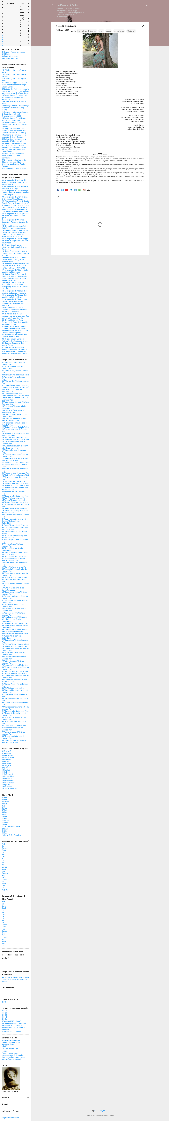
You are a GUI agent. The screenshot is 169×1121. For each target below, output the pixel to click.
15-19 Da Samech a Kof (11, 827)
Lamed (4, 867)
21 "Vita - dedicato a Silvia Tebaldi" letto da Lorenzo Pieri (15, 459)
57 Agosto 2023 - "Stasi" (11, 1021)
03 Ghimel (5, 802)
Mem (4, 869)
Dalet (4, 850)
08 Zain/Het (6, 766)
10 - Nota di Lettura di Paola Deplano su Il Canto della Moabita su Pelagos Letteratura (14, 310)
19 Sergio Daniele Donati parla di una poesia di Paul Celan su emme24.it (14, 97)
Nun (3, 871)
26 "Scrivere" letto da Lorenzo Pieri (15, 475)
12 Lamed (5, 821)
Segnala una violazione (10, 1118)
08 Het (4, 812)
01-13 (4, 1002)
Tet (3, 861)
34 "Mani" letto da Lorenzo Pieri (14, 498)
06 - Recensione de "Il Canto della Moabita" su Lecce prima (15, 332)
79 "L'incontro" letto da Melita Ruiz (15, 665)
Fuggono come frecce (10, 1053)
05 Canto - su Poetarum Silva (13, 154)
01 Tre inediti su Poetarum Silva (14, 168)
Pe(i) (3, 877)
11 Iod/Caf (6, 772)
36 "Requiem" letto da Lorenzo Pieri (15, 502)
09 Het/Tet (6, 768)
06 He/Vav (6, 762)
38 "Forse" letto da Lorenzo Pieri (14, 508)
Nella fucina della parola (11, 1040)
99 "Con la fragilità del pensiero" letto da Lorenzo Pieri (14, 741)
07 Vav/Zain (6, 764)
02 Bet (4, 800)
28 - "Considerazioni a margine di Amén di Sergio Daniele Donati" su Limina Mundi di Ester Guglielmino (15, 209)
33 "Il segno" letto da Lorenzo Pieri (15, 496)
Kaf (3, 865)
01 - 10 (4, 1011)
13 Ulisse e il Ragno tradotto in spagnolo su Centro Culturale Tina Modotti (14, 124)
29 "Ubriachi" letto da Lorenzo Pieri (15, 483)
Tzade (4, 879)
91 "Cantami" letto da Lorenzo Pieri (15, 711)
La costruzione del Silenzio (12, 1055)
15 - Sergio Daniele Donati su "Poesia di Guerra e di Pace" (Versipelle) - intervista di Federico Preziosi (15, 285)
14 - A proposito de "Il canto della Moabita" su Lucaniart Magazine (14, 292)
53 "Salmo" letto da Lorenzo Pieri (14, 567)
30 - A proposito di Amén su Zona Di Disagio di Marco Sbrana (14, 198)
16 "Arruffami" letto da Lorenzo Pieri (15, 440)
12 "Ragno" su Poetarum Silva (13, 129)
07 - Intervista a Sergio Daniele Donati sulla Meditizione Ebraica (14, 327)
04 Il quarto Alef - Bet (10, 58)
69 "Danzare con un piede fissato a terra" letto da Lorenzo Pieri (15, 631)
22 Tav (4, 833)
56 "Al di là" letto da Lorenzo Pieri (14, 577)
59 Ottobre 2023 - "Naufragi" (12, 1025)
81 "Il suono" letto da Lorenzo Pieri (15, 671)
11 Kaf (4, 818)
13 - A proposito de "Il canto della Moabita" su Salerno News (14, 296)
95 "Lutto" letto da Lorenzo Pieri (14, 726)
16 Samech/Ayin (8, 782)
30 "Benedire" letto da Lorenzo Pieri (15, 485)
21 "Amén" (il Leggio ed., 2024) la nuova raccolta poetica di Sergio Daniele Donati (14, 85)
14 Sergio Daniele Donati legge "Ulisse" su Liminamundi (14, 119)
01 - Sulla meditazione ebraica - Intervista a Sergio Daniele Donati (14, 352)
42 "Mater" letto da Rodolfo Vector (15, 525)
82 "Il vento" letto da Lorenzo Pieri (15, 673)
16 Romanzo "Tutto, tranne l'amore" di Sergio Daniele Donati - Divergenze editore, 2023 (15, 114)
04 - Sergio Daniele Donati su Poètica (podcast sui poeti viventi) (15, 340)
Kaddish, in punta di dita (11, 1043)
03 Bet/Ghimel (7, 755)
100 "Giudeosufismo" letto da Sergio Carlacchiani (13, 411)
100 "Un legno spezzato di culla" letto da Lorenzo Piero (14, 420)
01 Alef (4, 798)
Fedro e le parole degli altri (86, 31)
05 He (4, 806)
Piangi (4, 1051)
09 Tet (4, 814)
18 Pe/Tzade (7, 787)
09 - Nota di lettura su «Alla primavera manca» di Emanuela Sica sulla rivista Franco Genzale (15, 316)
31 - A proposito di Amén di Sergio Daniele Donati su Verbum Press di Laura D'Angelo (15, 193)
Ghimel (4, 848)
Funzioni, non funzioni (10, 1049)
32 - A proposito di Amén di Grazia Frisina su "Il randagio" (15, 187)
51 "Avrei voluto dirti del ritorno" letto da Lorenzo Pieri (14, 560)
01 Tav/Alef (6, 751)
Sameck (5, 873)
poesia (108, 31)
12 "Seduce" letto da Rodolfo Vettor (15, 427)
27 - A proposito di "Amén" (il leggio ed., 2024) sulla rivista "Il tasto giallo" (15, 216)
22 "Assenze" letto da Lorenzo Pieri (15, 463)
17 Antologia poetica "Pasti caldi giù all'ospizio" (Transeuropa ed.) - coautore (15, 108)
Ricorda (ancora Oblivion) (11, 1059)
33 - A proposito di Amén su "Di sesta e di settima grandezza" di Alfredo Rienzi (14, 182)
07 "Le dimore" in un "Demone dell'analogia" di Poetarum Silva (14, 146)
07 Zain (4, 810)
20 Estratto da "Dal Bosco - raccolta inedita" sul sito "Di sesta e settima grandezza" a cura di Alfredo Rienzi (15, 91)
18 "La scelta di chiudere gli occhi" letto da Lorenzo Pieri (15, 447)
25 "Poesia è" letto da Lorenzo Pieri (15, 473)
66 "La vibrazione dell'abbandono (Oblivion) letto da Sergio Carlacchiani (14, 619)
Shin (3, 886)
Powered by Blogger (100, 1111)
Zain (3, 856)
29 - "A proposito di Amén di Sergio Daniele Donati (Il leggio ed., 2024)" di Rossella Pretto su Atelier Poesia (15, 203)
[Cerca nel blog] (15, 991)
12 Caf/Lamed (7, 774)
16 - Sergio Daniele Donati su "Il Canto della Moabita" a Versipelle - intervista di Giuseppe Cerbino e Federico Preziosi (15, 277)
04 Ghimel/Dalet (8, 757)
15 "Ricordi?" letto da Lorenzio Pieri (15, 437)
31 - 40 (4, 1017)
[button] (143, 26)
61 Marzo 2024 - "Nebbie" (12, 1032)
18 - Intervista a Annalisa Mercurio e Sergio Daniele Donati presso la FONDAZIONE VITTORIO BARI (15, 266)
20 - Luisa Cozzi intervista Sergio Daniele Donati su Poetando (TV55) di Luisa (15, 253)
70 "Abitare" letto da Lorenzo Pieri (15, 634)
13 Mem (5, 823)
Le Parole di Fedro (67, 5)
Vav (3, 854)
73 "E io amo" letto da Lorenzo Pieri (15, 644)
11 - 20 (4, 1013)
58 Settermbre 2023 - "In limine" (14, 1023)
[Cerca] (147, 6)
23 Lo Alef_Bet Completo (11, 835)
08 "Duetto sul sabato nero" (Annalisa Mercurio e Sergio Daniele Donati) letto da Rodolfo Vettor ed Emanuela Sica (15, 397)
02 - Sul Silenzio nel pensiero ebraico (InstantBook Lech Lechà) (14, 348)
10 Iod (4, 816)
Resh (4, 884)
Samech (5, 931)
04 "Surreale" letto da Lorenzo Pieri (15, 375)
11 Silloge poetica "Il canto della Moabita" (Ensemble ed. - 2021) (14, 132)
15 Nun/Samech (8, 780)
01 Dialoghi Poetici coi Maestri (13, 52)
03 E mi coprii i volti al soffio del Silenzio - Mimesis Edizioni (14, 161)
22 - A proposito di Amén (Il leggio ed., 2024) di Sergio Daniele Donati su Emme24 (15, 241)
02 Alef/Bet (6, 753)
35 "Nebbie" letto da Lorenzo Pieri (15, 500)
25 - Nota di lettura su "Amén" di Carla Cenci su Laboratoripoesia (14, 227)
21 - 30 (4, 1015)
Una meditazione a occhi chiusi (13, 1057)
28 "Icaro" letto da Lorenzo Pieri (14, 481)
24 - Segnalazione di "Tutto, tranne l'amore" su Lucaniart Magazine (15, 231)
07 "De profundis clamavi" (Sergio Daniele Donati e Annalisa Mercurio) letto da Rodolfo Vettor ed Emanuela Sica (15, 388)
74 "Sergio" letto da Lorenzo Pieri (14, 646)
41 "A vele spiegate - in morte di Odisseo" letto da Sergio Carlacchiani (14, 521)
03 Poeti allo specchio (10, 56)
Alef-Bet (5, 890)
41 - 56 (4, 1019)
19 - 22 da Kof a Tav (9, 789)
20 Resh (5, 829)
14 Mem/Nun (7, 778)
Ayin (3, 875)
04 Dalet (5, 804)
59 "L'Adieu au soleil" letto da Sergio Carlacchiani (13, 589)
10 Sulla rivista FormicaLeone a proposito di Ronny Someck (14, 136)
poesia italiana (119, 31)
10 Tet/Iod (6, 770)
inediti (101, 31)
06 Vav (4, 808)
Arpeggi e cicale (8, 1045)
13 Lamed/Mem (8, 776)
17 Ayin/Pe (6, 785)
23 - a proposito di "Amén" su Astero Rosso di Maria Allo (13, 235)
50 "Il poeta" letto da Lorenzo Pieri (15, 556)
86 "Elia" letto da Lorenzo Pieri (13, 688)
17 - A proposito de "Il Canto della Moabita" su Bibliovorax (15, 271)
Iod (3, 863)
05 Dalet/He (6, 760)
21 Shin (4, 831)
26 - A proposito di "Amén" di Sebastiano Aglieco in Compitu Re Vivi (15, 222)
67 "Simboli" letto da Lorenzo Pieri (15, 623)
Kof (3, 882)
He (3, 852)
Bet (3, 846)
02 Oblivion (6, 54)
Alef (3, 844)
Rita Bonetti (131, 31)
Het (3, 859)
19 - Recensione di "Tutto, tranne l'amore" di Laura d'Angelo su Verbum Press (14, 259)
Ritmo (4, 1047)
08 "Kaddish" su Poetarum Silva (14, 143)
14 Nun (4, 825)
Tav (3, 888)
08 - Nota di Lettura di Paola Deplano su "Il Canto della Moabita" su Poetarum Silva (15, 322)
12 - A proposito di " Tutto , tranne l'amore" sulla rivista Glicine (14, 300)
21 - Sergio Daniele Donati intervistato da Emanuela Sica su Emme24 (14, 247)
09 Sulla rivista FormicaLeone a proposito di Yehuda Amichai (14, 140)
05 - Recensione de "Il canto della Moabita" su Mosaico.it (14, 336)
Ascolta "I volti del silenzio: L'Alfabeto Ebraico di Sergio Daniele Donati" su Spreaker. (15, 979)
